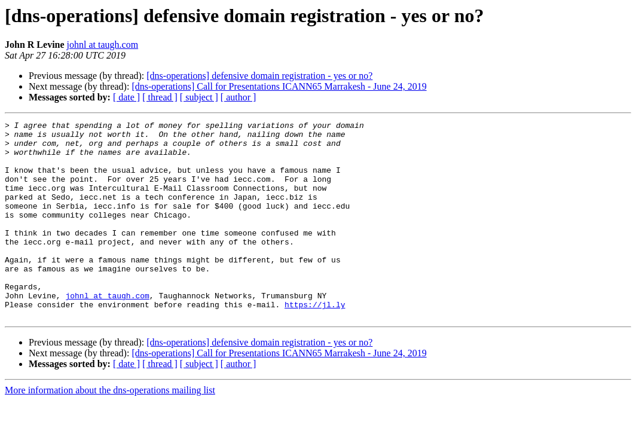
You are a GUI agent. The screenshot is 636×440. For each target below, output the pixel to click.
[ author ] (238, 97)
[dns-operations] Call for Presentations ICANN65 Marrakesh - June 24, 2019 (279, 86)
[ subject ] (199, 97)
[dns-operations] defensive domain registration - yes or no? (259, 76)
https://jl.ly (315, 342)
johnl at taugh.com (103, 44)
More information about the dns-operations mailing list (110, 429)
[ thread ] (160, 97)
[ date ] (126, 97)
